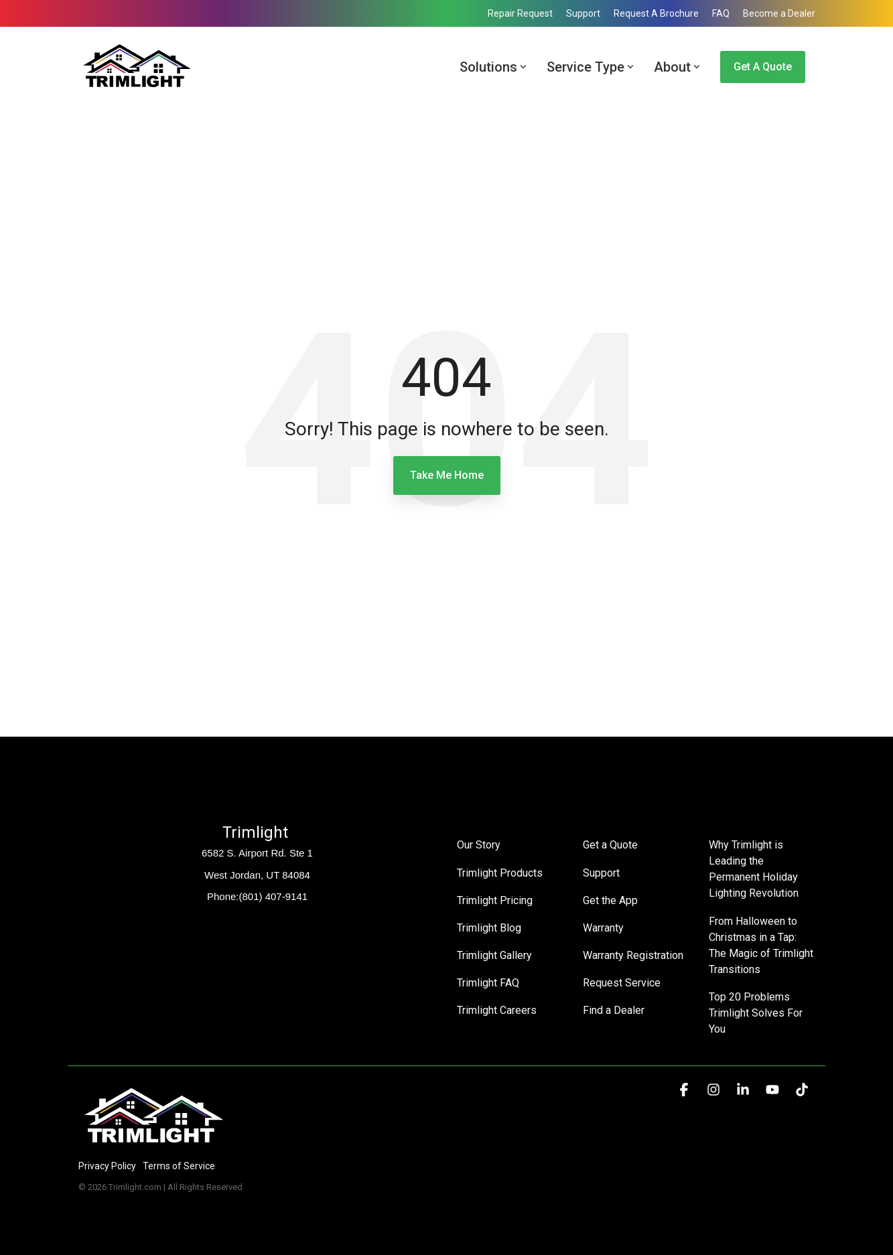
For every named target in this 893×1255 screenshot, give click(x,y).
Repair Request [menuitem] (520, 13)
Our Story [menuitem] (478, 844)
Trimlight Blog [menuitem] (489, 927)
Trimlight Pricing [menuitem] (495, 899)
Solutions (493, 67)
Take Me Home (447, 475)
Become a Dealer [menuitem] (779, 13)
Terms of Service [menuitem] (179, 1166)
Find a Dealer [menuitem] (613, 1009)
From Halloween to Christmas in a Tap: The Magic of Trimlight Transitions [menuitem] (762, 944)
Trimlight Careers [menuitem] (497, 1009)
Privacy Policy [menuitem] (107, 1166)
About (677, 67)
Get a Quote (763, 66)
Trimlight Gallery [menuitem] (494, 954)
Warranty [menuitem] (603, 927)
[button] (685, 1089)
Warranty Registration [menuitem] (633, 954)
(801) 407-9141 (272, 896)
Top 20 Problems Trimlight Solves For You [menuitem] (757, 1012)
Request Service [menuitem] (622, 982)
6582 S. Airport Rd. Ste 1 (257, 853)
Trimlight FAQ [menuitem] (488, 982)
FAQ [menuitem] (721, 13)
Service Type (590, 67)
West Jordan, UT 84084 (257, 875)
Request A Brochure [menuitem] (656, 13)
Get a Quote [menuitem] (610, 844)
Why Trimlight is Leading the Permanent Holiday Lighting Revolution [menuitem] (755, 868)
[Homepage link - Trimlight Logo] (153, 1143)
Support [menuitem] (583, 13)
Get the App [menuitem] (610, 899)
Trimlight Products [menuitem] (500, 872)
